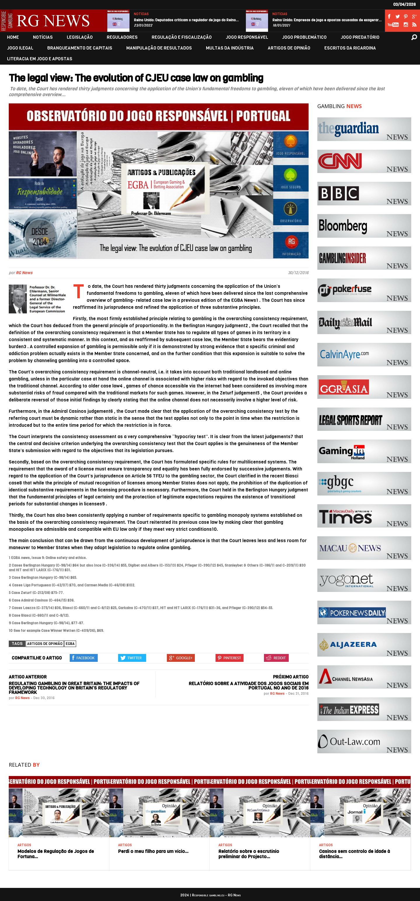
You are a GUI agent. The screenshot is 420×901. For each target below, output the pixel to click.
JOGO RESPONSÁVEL (247, 37)
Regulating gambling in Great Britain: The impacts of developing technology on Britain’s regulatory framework (74, 687)
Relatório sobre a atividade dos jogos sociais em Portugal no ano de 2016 (249, 685)
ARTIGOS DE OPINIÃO (289, 48)
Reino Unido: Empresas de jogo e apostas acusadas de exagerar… (327, 20)
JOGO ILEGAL (20, 48)
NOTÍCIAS (141, 14)
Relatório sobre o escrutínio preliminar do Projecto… (248, 854)
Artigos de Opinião (44, 643)
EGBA (70, 643)
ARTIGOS (24, 845)
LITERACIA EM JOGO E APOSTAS (39, 59)
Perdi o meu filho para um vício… (153, 851)
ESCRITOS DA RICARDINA (350, 48)
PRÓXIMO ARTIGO (291, 677)
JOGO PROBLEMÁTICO (304, 37)
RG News (24, 273)
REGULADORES (122, 37)
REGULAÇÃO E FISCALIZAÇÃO (182, 37)
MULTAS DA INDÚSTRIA (230, 48)
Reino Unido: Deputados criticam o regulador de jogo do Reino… (186, 20)
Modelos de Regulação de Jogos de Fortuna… (56, 854)
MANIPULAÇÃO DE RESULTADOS (159, 48)
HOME (13, 37)
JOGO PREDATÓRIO (360, 37)
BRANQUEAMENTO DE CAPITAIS (79, 48)
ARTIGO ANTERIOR (28, 677)
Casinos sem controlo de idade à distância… (354, 854)
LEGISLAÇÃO (80, 37)
